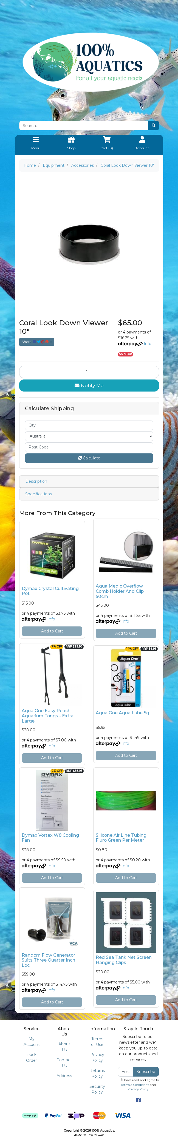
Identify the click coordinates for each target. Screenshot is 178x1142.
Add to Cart (52, 631)
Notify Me (89, 385)
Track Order (31, 1057)
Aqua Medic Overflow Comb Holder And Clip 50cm (120, 591)
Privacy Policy (97, 1057)
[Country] (89, 436)
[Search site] (153, 125)
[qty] (89, 425)
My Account (32, 1041)
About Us (64, 1047)
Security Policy (97, 1089)
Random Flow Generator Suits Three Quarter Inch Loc (48, 960)
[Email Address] (126, 1072)
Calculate (89, 458)
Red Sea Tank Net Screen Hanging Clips (124, 960)
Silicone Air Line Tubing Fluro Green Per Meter (121, 838)
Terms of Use (97, 1041)
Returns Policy (97, 1073)
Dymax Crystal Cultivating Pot (50, 591)
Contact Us (64, 1062)
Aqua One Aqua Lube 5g (122, 712)
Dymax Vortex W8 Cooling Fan (50, 838)
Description (36, 481)
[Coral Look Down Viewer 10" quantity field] (89, 372)
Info (147, 343)
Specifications (38, 493)
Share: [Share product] (35, 342)
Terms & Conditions (135, 1085)
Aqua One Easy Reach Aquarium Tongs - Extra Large (48, 716)
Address (64, 1075)
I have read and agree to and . (138, 1084)
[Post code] (89, 447)
